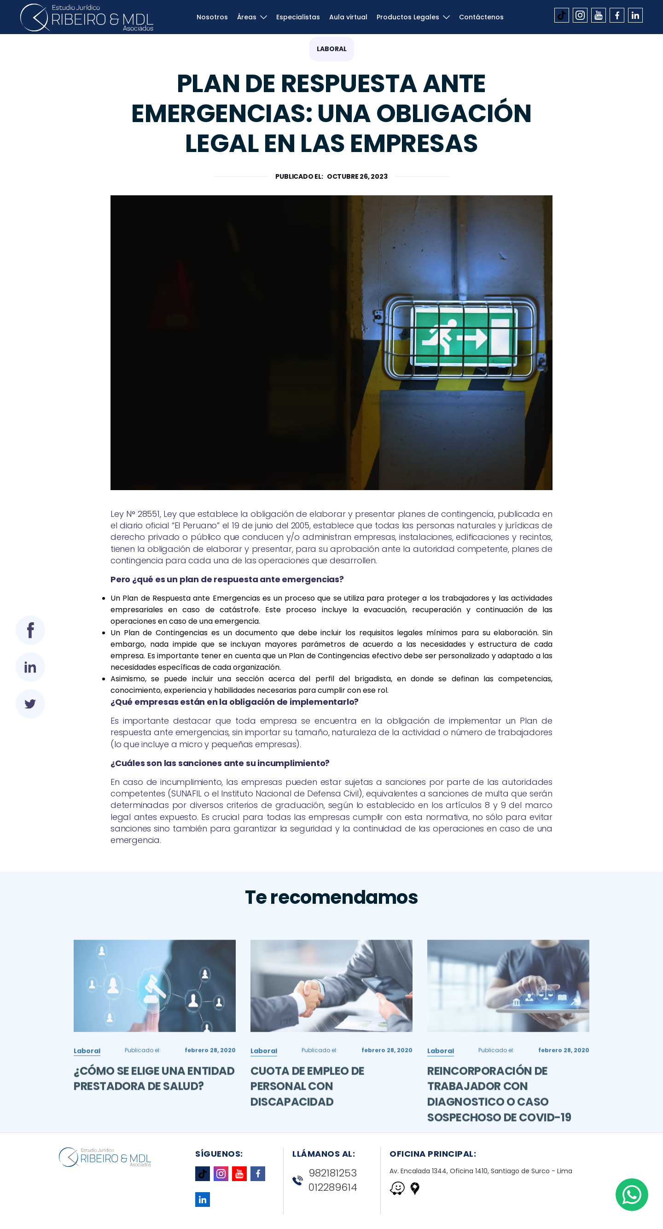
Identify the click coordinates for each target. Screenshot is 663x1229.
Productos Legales (408, 17)
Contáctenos (481, 17)
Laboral (332, 48)
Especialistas (298, 17)
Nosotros (212, 17)
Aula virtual (348, 17)
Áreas (246, 17)
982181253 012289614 (324, 1180)
